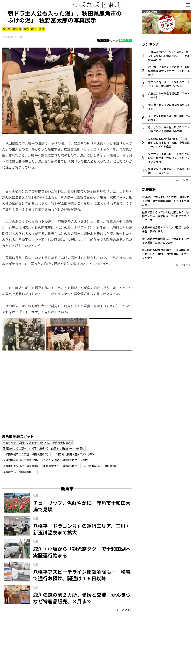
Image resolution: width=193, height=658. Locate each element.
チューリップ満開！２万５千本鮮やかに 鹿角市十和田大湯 (38, 442)
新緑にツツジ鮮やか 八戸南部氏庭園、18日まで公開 (169, 171)
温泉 (41, 29)
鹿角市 (17, 29)
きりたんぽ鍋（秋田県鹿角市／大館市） (66, 460)
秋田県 (7, 29)
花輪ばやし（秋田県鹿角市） (20, 472)
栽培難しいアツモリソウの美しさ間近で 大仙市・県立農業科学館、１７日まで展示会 (167, 201)
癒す (33, 29)
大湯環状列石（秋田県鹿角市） (21, 460)
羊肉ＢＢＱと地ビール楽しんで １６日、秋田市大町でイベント (169, 84)
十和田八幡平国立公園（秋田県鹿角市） (26, 454)
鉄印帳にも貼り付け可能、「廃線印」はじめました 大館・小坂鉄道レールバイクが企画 (169, 142)
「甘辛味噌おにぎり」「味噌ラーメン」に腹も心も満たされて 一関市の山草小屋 (169, 55)
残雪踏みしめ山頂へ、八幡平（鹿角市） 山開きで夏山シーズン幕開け (44, 448)
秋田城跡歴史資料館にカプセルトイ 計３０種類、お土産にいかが (165, 240)
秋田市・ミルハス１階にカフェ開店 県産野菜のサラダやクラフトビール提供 (170, 71)
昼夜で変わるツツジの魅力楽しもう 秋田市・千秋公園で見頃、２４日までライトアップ (165, 216)
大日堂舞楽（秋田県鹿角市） (100, 466)
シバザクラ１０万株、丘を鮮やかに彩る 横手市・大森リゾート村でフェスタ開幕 (169, 157)
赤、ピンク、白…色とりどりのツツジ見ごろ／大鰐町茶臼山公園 (168, 129)
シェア (114, 41)
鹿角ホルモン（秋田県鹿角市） (21, 466)
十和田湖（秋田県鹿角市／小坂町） (74, 454)
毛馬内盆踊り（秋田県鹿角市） (61, 466)
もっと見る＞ (124, 610)
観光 (26, 29)
